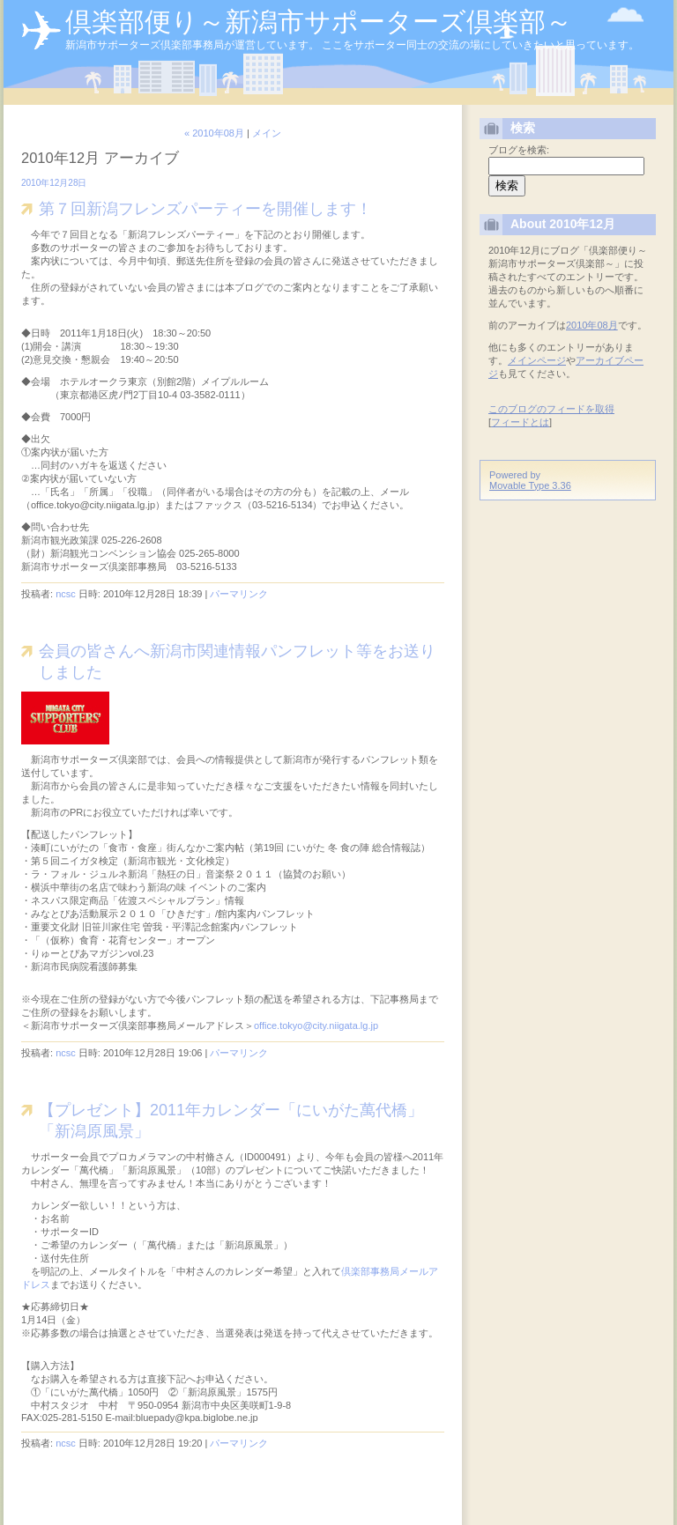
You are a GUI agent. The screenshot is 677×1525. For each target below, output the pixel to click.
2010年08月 (592, 325)
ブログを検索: (518, 149)
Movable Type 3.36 (530, 485)
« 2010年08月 (214, 133)
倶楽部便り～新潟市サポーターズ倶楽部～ (318, 21)
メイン (266, 133)
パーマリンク (239, 594)
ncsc (66, 594)
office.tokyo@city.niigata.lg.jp (316, 1025)
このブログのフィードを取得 (551, 408)
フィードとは (520, 422)
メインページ (537, 360)
